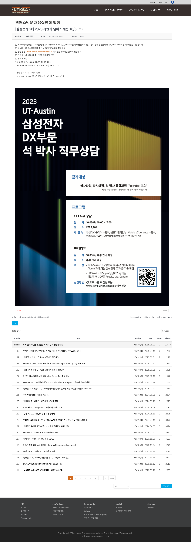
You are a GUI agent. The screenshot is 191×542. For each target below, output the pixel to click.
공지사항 (24, 514)
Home (152, 2)
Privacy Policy (26, 518)
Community (136, 10)
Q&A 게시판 (88, 507)
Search (166, 486)
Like (18, 310)
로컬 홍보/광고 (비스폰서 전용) (95, 514)
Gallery (87, 511)
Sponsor (173, 10)
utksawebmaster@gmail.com (95, 536)
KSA (96, 10)
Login (160, 2)
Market (155, 10)
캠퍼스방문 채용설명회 (61, 507)
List (15, 323)
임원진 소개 (25, 511)
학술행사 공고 (58, 514)
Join (166, 2)
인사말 (23, 507)
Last (112, 478)
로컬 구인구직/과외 (91, 518)
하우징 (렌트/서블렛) (123, 511)
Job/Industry (114, 10)
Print (165, 310)
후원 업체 (150, 507)
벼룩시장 (119, 507)
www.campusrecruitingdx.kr (39, 51)
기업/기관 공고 (58, 511)
